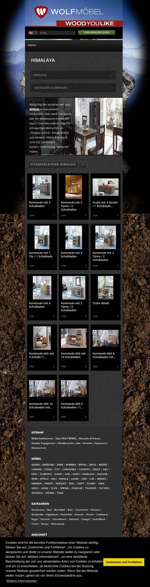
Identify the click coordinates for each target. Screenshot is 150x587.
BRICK (92, 464)
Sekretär (74, 519)
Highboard (52, 514)
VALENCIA (37, 493)
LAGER (75, 478)
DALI (105, 469)
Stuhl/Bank (98, 519)
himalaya (40, 75)
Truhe (34, 523)
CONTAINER (69, 469)
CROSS (96, 469)
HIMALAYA (88, 474)
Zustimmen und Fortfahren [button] (124, 562)
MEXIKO (101, 478)
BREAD (83, 464)
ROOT (81, 483)
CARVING (36, 469)
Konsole (79, 514)
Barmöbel (59, 509)
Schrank (45, 519)
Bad (49, 509)
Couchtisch (81, 509)
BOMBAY (71, 464)
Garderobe (37, 514)
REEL (72, 483)
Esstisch (95, 509)
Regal (34, 519)
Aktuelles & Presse (89, 438)
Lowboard (101, 514)
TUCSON (104, 488)
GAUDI (58, 474)
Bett (70, 509)
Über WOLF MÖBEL (66, 438)
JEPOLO (44, 478)
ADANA (35, 464)
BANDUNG (48, 464)
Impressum (100, 443)
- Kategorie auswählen (50, 88)
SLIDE (54, 488)
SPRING (64, 488)
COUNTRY (84, 469)
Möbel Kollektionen (42, 438)
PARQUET (61, 483)
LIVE (91, 478)
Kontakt (87, 443)
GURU (76, 474)
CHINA (48, 469)
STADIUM (76, 488)
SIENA (44, 488)
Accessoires (38, 509)
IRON (34, 478)
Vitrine (44, 523)
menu (74, 45)
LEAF (84, 478)
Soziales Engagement (43, 443)
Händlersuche (66, 443)
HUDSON (102, 474)
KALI (53, 478)
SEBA (101, 483)
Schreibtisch (59, 519)
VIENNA (50, 493)
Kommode (66, 514)
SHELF (34, 488)
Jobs (78, 443)
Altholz (34, 109)
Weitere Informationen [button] (21, 580)
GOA (67, 474)
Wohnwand (57, 523)
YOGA (60, 493)
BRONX (103, 464)
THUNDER (90, 488)
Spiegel (86, 519)
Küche (90, 514)
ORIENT (48, 483)
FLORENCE (46, 474)
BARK (60, 464)
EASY (34, 474)
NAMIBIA (36, 483)
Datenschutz (38, 448)
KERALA (63, 478)
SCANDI (91, 483)
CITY (57, 469)
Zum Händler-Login (96, 32)
